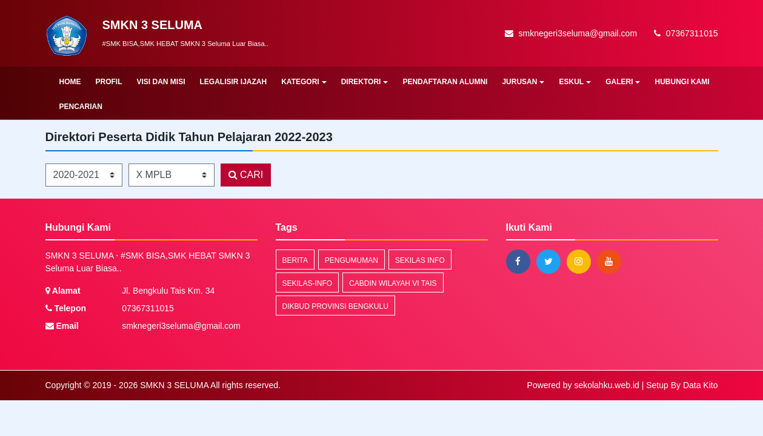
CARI (246, 175)
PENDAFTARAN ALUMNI (444, 82)
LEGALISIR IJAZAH (233, 82)
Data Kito (700, 385)
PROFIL (109, 82)
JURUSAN (523, 82)
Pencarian (80, 106)
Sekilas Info (420, 260)
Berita (295, 260)
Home (70, 82)
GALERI (622, 82)
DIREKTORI (364, 82)
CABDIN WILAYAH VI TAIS (392, 283)
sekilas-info (307, 283)
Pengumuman (351, 260)
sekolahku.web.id (606, 385)
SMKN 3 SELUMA (173, 385)
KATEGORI (303, 82)
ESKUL (575, 82)
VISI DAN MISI (161, 82)
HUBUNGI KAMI (682, 82)
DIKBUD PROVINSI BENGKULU (335, 306)
